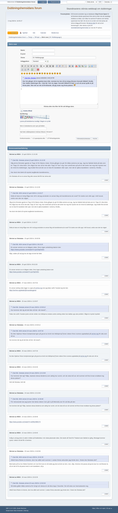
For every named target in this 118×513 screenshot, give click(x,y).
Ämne (23, 57)
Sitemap (26, 510)
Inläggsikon (25, 61)
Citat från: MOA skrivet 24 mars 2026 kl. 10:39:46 (27, 399)
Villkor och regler (100, 508)
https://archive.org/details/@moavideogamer (22, 290)
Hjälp (93, 508)
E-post (23, 54)
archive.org (38, 288)
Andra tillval (27, 111)
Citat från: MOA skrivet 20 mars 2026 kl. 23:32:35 (27, 457)
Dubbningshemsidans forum (24, 8)
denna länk (92, 23)
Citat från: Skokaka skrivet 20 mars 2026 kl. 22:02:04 (29, 483)
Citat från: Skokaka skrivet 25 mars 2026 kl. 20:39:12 (29, 307)
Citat (105, 180)
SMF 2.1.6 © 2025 (11, 508)
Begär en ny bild (45, 121)
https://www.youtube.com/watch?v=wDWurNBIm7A (25, 422)
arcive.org (94, 334)
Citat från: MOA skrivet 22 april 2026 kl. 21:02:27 (27, 193)
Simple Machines (21, 508)
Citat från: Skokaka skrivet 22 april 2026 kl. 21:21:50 (28, 160)
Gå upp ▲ (109, 508)
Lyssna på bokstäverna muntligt (29, 121)
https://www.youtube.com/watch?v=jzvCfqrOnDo (27, 249)
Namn (23, 50)
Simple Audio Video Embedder (14, 510)
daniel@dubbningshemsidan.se (80, 28)
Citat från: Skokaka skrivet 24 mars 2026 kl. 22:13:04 (29, 373)
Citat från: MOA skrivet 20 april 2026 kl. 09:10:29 (27, 244)
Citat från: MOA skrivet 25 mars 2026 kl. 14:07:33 (27, 331)
